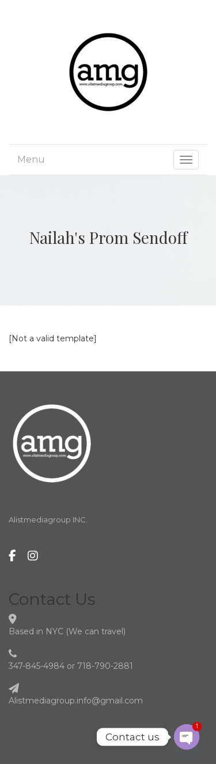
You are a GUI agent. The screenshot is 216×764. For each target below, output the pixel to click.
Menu (31, 159)
